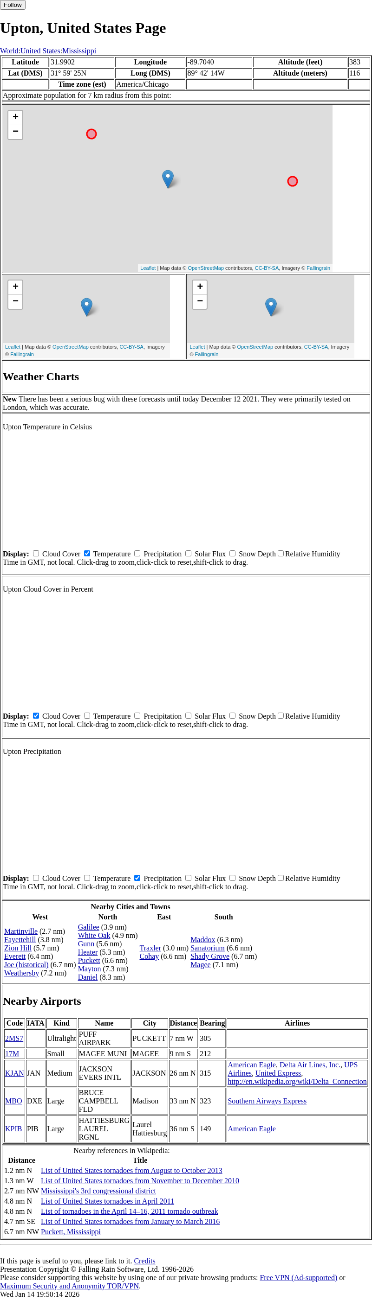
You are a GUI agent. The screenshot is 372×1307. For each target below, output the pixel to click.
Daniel (88, 977)
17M (12, 1054)
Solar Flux (210, 554)
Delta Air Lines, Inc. (310, 1065)
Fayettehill (20, 940)
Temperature (112, 554)
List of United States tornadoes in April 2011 (107, 1201)
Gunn (86, 944)
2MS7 (14, 1038)
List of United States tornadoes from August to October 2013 (131, 1170)
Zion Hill (18, 948)
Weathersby (21, 973)
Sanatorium (207, 948)
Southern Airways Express (267, 1101)
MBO (13, 1101)
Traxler (151, 948)
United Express (278, 1073)
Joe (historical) (26, 965)
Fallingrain (318, 268)
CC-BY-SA (267, 268)
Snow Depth (257, 554)
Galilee (88, 927)
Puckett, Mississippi (71, 1232)
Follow (13, 4)
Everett (15, 956)
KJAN (14, 1073)
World (9, 51)
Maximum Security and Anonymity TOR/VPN (69, 1286)
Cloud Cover (61, 554)
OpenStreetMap (206, 268)
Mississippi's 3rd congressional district (98, 1191)
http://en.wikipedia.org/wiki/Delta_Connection (297, 1081)
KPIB (13, 1129)
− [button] (16, 132)
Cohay (149, 956)
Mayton (89, 969)
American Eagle (252, 1065)
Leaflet (148, 268)
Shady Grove (209, 956)
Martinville (21, 931)
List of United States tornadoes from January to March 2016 (130, 1221)
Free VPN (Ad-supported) (298, 1277)
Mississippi (79, 51)
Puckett (89, 960)
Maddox (202, 940)
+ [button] (16, 118)
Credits (144, 1261)
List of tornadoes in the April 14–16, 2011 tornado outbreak (129, 1211)
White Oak (94, 935)
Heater (88, 952)
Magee (200, 965)
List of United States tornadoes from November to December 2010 (140, 1181)
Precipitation (163, 554)
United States (40, 51)
